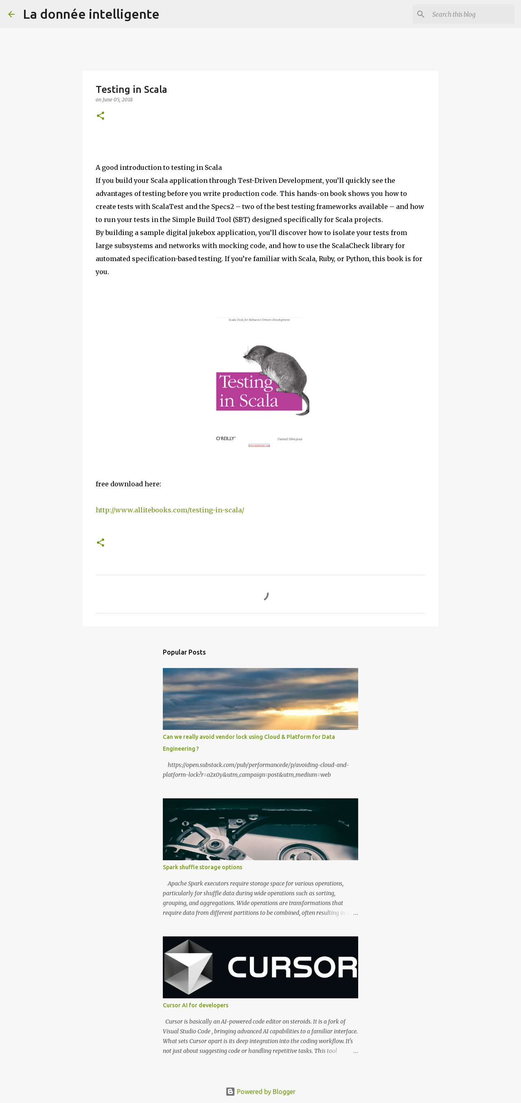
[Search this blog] (471, 14)
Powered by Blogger (260, 1091)
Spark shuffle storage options (202, 867)
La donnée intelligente (91, 14)
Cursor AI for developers (195, 1005)
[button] (100, 116)
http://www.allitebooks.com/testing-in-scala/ (170, 510)
